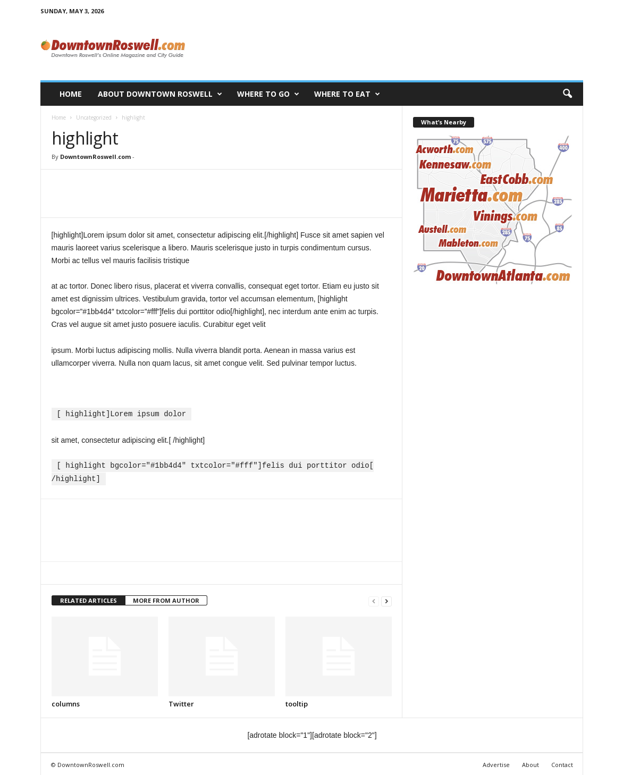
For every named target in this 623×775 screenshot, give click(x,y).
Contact (562, 763)
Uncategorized (94, 117)
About (530, 763)
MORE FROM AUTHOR (166, 599)
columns (66, 702)
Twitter (181, 702)
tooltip (296, 702)
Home (71, 94)
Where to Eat (347, 94)
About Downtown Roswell (160, 94)
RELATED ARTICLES (88, 599)
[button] (567, 94)
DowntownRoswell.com (95, 157)
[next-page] (386, 599)
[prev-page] (373, 599)
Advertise (496, 763)
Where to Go (268, 94)
